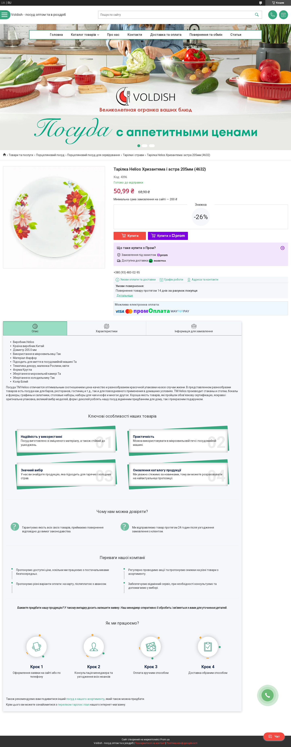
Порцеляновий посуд (50, 155)
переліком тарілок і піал (73, 704)
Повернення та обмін (206, 35)
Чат (274, 736)
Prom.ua (165, 739)
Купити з (171, 236)
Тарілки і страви (133, 155)
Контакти (135, 35)
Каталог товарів (83, 35)
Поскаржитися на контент (150, 743)
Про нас (113, 35)
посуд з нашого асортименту (85, 699)
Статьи (235, 35)
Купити (133, 236)
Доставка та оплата (165, 35)
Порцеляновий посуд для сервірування (93, 155)
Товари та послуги (21, 155)
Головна (56, 35)
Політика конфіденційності (182, 743)
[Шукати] (257, 15)
